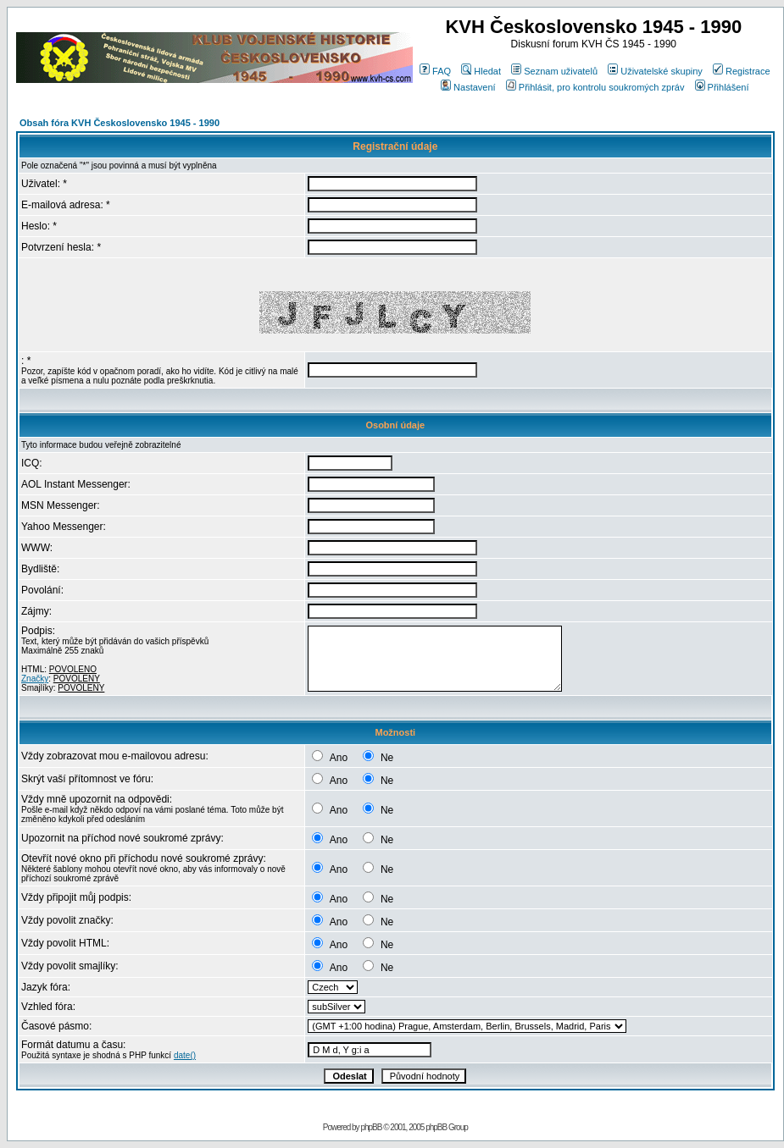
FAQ (435, 71)
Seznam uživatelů (554, 71)
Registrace (741, 71)
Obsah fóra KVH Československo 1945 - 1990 (119, 123)
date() (185, 1055)
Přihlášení (722, 87)
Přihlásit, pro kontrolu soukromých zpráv (595, 87)
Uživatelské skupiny (655, 71)
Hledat (481, 71)
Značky (34, 678)
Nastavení (468, 87)
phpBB (370, 1127)
